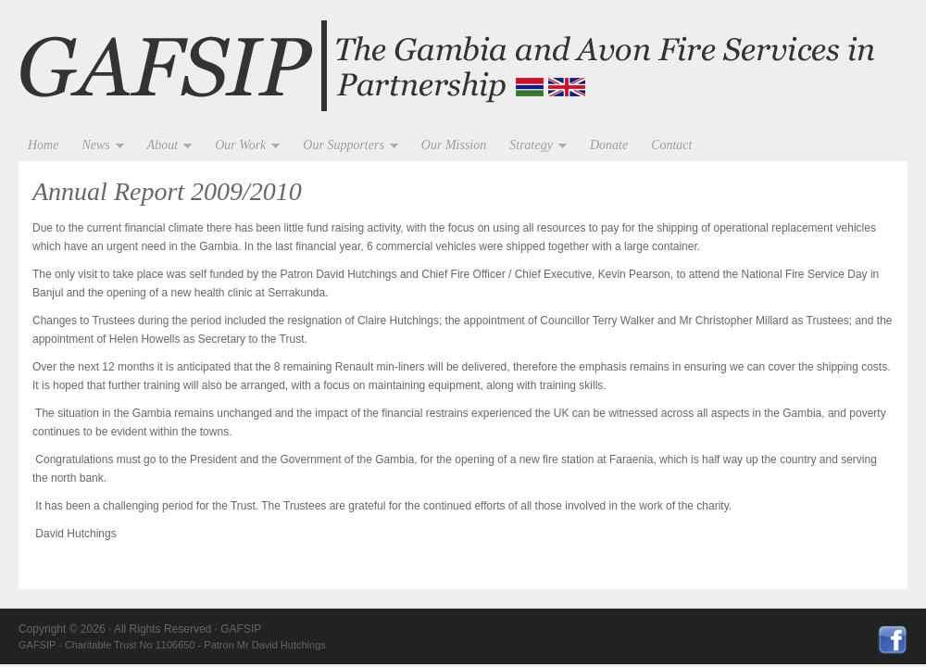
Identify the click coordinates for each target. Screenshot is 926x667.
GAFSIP (463, 67)
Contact (671, 145)
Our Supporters (346, 146)
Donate (609, 145)
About (165, 146)
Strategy (533, 146)
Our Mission (453, 145)
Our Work (243, 146)
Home (43, 145)
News (97, 146)
